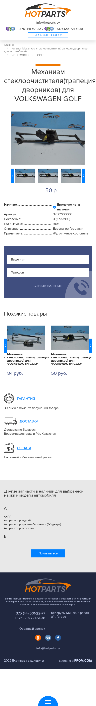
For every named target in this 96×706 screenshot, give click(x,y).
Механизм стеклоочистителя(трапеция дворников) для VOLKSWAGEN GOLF (26, 359)
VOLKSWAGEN (21, 55)
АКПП (7, 516)
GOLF (40, 55)
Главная (9, 44)
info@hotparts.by (48, 23)
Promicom (83, 661)
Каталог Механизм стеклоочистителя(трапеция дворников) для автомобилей (46, 50)
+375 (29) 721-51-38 (70, 29)
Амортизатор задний (17, 520)
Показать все (48, 553)
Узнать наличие (48, 286)
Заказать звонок (48, 35)
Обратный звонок (32, 629)
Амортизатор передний (19, 528)
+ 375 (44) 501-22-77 (31, 29)
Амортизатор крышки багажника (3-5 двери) (32, 524)
